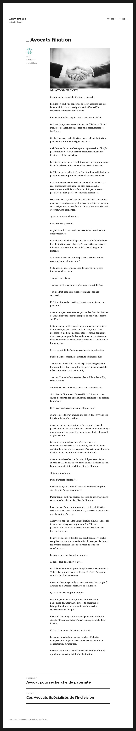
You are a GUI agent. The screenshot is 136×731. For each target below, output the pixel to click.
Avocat (110, 19)
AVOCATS (60, 90)
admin (28, 56)
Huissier (123, 19)
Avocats (90, 97)
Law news (17, 18)
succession (55, 295)
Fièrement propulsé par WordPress (33, 719)
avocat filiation (32, 63)
